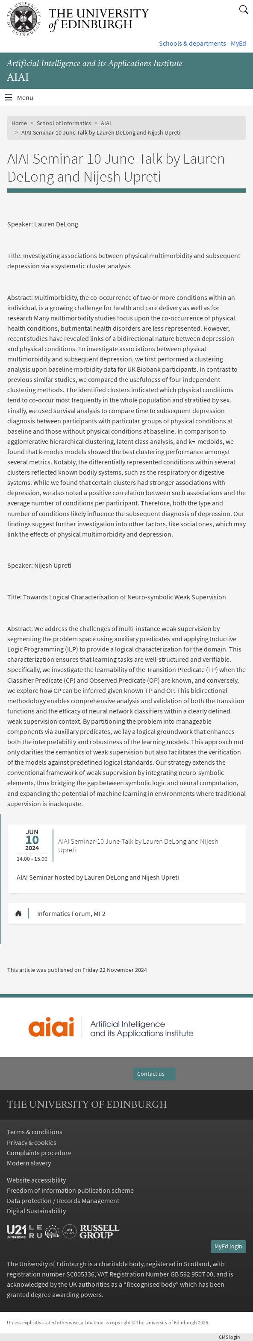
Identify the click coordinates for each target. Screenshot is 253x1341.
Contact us (154, 1073)
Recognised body (151, 1284)
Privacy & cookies (31, 1142)
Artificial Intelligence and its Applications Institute (94, 64)
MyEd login (228, 1246)
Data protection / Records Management (63, 1200)
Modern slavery (29, 1163)
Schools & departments (192, 43)
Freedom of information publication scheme (70, 1190)
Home (19, 123)
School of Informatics (64, 123)
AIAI (106, 123)
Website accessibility (36, 1180)
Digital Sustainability (36, 1210)
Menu (30, 99)
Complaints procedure (39, 1152)
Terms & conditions (34, 1131)
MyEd (238, 43)
